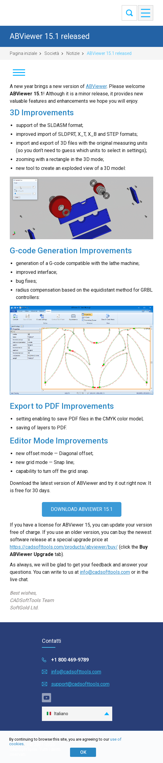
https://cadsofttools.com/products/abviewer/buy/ (64, 547)
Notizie (73, 53)
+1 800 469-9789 (70, 660)
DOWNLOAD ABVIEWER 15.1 (82, 509)
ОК (83, 752)
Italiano (57, 713)
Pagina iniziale (23, 53)
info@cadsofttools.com (105, 572)
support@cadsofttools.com (80, 684)
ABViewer (96, 86)
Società (51, 53)
